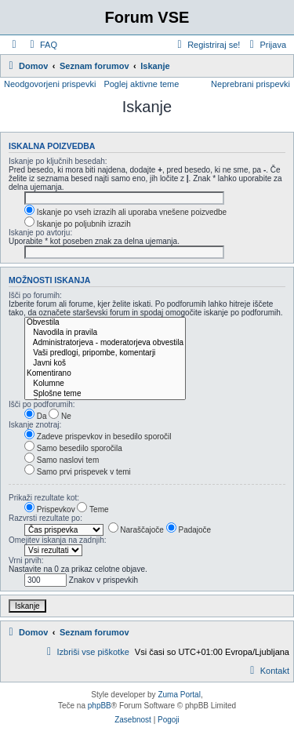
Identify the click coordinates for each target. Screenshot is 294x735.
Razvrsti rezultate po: (45, 518)
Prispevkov (49, 509)
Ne (60, 416)
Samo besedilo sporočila (73, 448)
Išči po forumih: (35, 295)
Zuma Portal (179, 694)
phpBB (99, 705)
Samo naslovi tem (61, 460)
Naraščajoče (136, 530)
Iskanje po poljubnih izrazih (77, 224)
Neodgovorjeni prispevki (50, 84)
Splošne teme (105, 394)
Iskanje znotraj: (35, 424)
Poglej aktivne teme (141, 84)
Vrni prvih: (26, 560)
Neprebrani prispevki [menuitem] (250, 84)
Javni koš (105, 363)
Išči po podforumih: (42, 404)
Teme (92, 509)
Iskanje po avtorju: (40, 232)
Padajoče (188, 530)
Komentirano (105, 374)
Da (35, 416)
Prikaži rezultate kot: (44, 497)
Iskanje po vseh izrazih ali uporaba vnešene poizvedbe (125, 212)
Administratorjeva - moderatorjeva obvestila (105, 343)
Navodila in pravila (105, 333)
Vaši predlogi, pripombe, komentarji (105, 353)
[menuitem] (41, 44)
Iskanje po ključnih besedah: (58, 161)
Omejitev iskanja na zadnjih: (58, 540)
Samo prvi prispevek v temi (77, 472)
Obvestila (105, 323)
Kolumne (105, 384)
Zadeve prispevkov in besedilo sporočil (98, 436)
